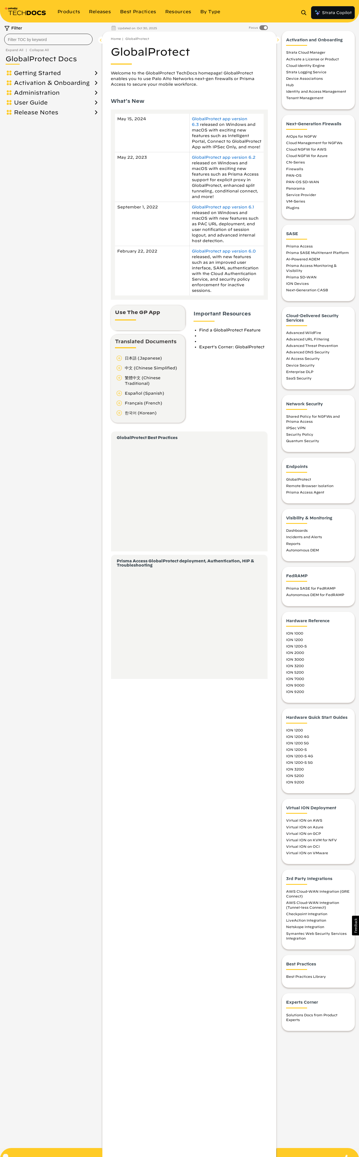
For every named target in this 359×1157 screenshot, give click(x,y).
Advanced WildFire (303, 333)
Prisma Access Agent (305, 492)
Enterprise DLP (299, 372)
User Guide (31, 102)
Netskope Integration (305, 927)
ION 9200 (295, 692)
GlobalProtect (137, 38)
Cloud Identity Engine (305, 65)
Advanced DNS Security (308, 352)
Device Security (300, 365)
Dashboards (297, 530)
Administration (37, 92)
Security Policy (299, 434)
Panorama (295, 188)
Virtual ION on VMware (307, 853)
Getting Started (37, 73)
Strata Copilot (333, 12)
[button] (355, 925)
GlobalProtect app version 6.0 (224, 251)
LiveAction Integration (306, 920)
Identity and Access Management (316, 91)
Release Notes (36, 112)
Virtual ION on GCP (303, 833)
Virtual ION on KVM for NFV (311, 840)
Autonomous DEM (302, 550)
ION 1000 (294, 633)
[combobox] (48, 39)
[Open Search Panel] (305, 12)
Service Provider (301, 195)
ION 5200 (295, 672)
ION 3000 (295, 659)
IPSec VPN (296, 428)
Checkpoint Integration (306, 914)
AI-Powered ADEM (303, 259)
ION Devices (297, 283)
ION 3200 (295, 666)
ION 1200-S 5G (299, 762)
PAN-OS (294, 175)
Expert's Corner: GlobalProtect (231, 347)
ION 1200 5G (297, 743)
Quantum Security (302, 441)
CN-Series (295, 162)
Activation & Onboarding (51, 82)
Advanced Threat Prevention (312, 345)
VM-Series (295, 201)
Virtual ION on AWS (304, 820)
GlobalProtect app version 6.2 (224, 157)
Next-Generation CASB (307, 290)
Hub (290, 85)
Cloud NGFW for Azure (307, 156)
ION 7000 (295, 679)
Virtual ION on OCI (303, 846)
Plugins (292, 208)
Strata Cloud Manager (305, 52)
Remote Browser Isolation (309, 486)
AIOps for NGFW (301, 136)
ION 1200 (294, 640)
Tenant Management (304, 98)
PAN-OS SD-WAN (302, 182)
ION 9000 (295, 685)
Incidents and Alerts (304, 537)
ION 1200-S (296, 646)
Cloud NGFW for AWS (306, 149)
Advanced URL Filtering (307, 339)
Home (116, 38)
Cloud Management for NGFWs (314, 143)
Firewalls (294, 169)
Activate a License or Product (312, 59)
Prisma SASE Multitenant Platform (317, 252)
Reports (293, 543)
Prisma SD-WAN (301, 277)
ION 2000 (295, 652)
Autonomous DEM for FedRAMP (315, 595)
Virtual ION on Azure (304, 827)
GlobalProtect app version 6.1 (223, 207)
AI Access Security (303, 358)
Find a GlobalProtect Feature (230, 330)
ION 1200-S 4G (299, 756)
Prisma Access (299, 246)
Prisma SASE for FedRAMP (310, 588)
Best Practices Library (306, 976)
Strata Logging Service (306, 72)
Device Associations (304, 78)
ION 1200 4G (297, 736)
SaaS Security (299, 378)
